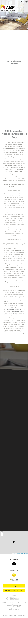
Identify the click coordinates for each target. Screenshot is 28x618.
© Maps (18, 553)
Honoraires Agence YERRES (14, 606)
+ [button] (2, 533)
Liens (18, 608)
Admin (21, 608)
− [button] (2, 535)
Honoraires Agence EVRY (11, 608)
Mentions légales (17, 605)
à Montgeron (13, 313)
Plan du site (10, 605)
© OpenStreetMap (24, 553)
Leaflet (14, 553)
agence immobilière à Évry (14, 309)
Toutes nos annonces (14, 609)
